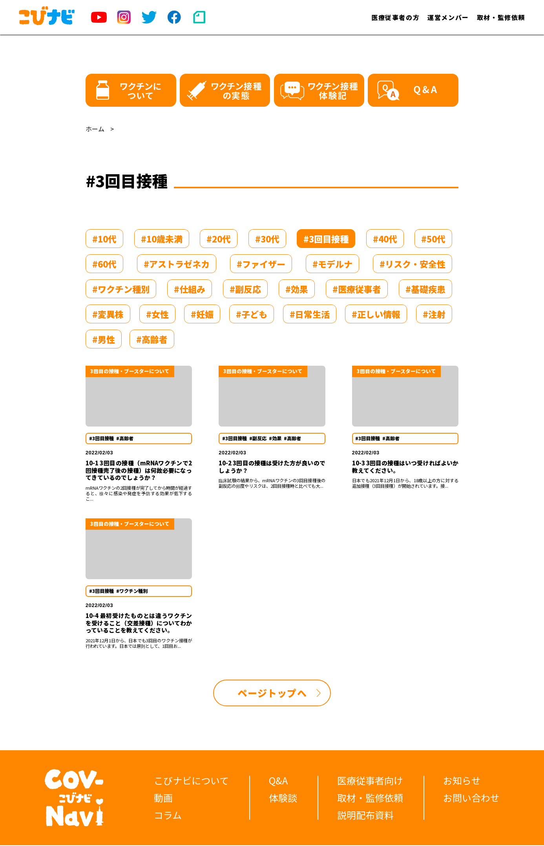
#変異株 (108, 314)
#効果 (296, 289)
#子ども (251, 314)
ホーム (95, 128)
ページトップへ (272, 693)
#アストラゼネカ (177, 263)
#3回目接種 (326, 238)
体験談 (283, 798)
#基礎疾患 (425, 289)
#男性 (103, 339)
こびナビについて (191, 781)
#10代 (104, 238)
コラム (168, 815)
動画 (163, 798)
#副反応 (245, 289)
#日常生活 (310, 314)
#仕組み (189, 289)
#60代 (104, 263)
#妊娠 (202, 314)
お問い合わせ (471, 798)
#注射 (434, 314)
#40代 (385, 238)
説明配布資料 (365, 815)
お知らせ (462, 781)
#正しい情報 (376, 314)
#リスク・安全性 (412, 263)
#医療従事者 (356, 289)
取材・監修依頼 (501, 17)
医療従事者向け (370, 781)
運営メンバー (448, 17)
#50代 (433, 238)
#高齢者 (152, 339)
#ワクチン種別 (121, 289)
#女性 (157, 314)
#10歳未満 (162, 238)
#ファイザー (261, 263)
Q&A (278, 781)
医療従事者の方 (395, 17)
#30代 (267, 238)
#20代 (218, 238)
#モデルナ (332, 263)
